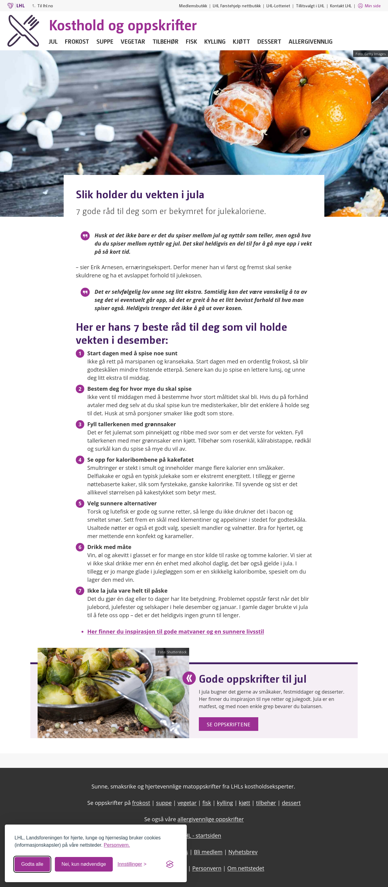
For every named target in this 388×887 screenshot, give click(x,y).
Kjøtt (241, 41)
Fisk (191, 41)
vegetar (187, 802)
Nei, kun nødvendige (84, 864)
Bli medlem (208, 851)
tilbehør (266, 802)
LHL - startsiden (201, 835)
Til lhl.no (42, 5)
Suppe (104, 41)
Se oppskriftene (228, 724)
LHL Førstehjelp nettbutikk (237, 5)
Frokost (77, 41)
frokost (141, 802)
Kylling (215, 41)
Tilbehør (165, 41)
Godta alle (32, 864)
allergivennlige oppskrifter (211, 819)
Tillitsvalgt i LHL (310, 5)
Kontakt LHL (341, 5)
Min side (369, 6)
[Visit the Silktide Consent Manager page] (169, 864)
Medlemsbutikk (193, 5)
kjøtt (244, 802)
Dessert (269, 41)
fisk (206, 802)
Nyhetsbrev (242, 851)
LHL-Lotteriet (278, 5)
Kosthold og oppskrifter (123, 24)
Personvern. (117, 845)
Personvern (206, 868)
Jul (53, 41)
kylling (225, 802)
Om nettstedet (245, 868)
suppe (164, 802)
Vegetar (133, 41)
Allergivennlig (311, 41)
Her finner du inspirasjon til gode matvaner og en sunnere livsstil (175, 631)
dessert (291, 802)
